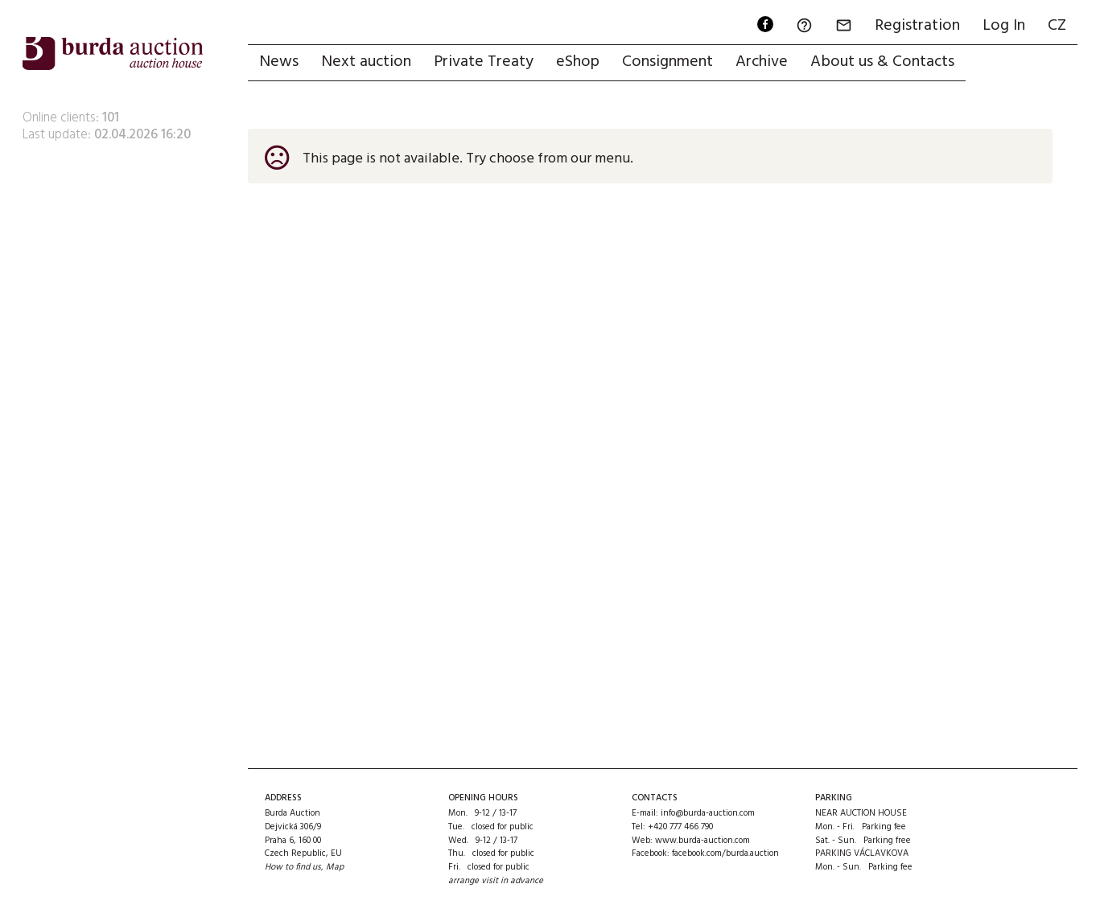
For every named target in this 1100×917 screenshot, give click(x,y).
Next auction (366, 62)
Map (335, 867)
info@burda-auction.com (708, 813)
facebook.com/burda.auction (725, 853)
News (279, 62)
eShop (577, 62)
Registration (917, 26)
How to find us (293, 867)
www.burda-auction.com (702, 840)
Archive (761, 62)
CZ (1057, 26)
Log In (1004, 26)
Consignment (667, 62)
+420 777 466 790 (680, 827)
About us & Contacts (882, 62)
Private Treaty (484, 62)
